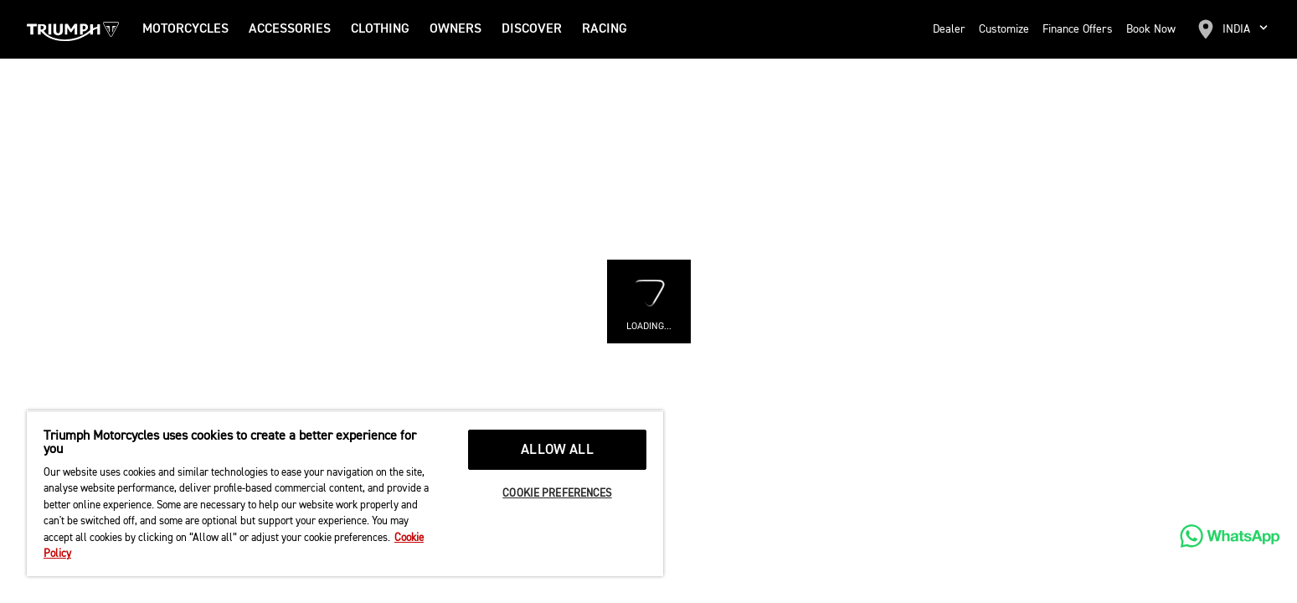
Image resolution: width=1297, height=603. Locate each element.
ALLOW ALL (557, 450)
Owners (455, 29)
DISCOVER (532, 29)
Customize (1004, 29)
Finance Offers (1077, 29)
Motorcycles (185, 29)
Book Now (1151, 29)
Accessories (290, 29)
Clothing (380, 29)
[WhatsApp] (1230, 536)
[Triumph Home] (73, 29)
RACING (604, 29)
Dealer (949, 29)
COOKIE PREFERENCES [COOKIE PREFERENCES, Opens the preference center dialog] (556, 493)
